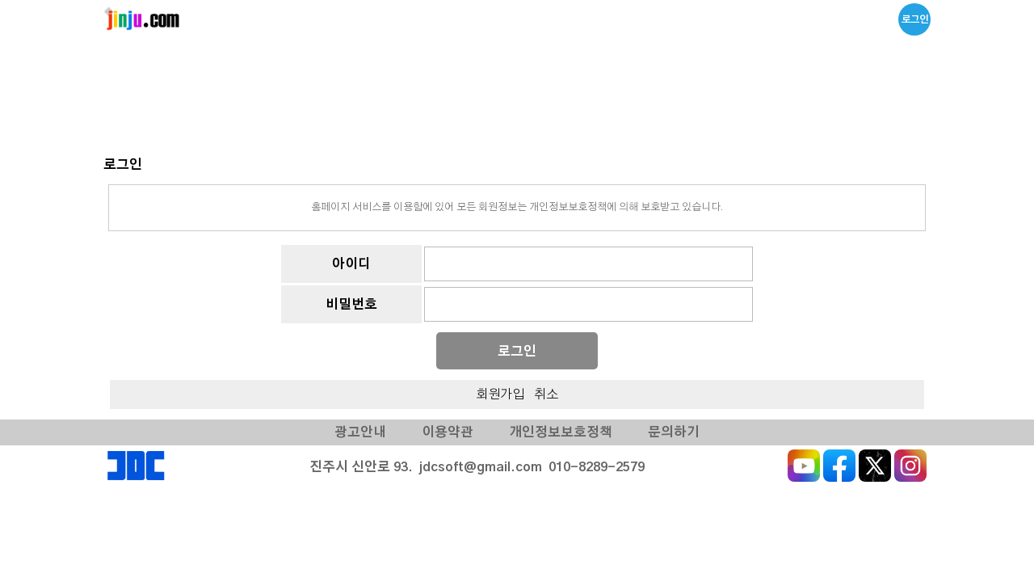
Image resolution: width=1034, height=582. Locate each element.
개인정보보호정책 (560, 432)
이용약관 (447, 432)
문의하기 (674, 432)
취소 (546, 394)
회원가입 (500, 394)
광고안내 (360, 432)
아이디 (351, 264)
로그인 (915, 19)
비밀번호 (351, 304)
